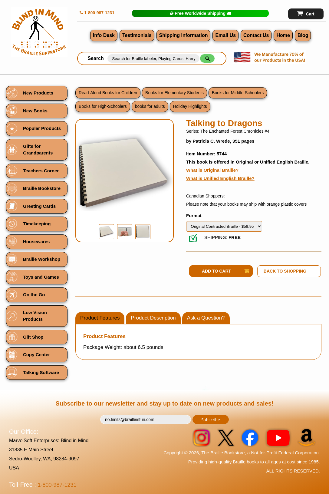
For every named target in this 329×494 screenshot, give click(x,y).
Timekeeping (37, 223)
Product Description (153, 318)
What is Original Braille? (212, 170)
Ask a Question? (206, 318)
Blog (303, 35)
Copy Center (36, 354)
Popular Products (42, 128)
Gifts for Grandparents (38, 150)
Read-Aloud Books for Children (108, 92)
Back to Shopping (285, 271)
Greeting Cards (39, 206)
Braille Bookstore (42, 188)
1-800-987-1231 (97, 12)
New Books (35, 110)
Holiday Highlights (190, 106)
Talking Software (41, 372)
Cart (305, 13)
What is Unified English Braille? (220, 178)
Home (283, 35)
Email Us (225, 35)
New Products (38, 92)
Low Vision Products (35, 316)
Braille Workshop (41, 259)
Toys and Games (41, 277)
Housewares (36, 241)
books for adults (150, 106)
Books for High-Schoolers (103, 106)
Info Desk (104, 35)
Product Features (100, 318)
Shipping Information (183, 35)
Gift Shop (33, 337)
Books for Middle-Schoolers (238, 92)
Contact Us (256, 35)
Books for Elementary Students (174, 92)
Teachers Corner (41, 170)
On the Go (34, 294)
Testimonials (137, 35)
